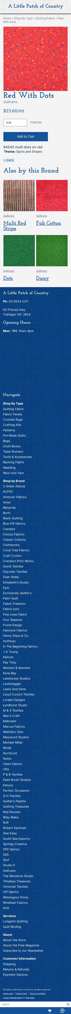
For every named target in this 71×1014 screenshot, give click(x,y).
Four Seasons (12, 620)
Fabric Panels (12, 414)
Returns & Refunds (16, 969)
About (7, 935)
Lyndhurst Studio (15, 705)
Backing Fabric (13, 462)
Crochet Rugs (13, 419)
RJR (6, 822)
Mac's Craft (11, 716)
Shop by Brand (14, 481)
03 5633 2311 (18, 301)
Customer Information (19, 958)
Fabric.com (11, 609)
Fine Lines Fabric (15, 614)
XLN (6, 908)
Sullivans (9, 871)
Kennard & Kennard (16, 668)
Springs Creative (15, 844)
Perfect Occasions (16, 790)
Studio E (9, 865)
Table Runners (13, 451)
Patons (8, 785)
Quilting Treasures (16, 806)
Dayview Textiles (15, 571)
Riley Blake (11, 817)
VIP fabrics (11, 892)
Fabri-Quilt (10, 598)
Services (9, 916)
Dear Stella (11, 577)
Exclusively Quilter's (17, 593)
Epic (6, 588)
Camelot (9, 529)
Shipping (9, 964)
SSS (6, 854)
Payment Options (15, 975)
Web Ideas (30, 998)
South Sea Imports (16, 839)
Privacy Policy (21, 993)
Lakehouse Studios (16, 678)
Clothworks (11, 545)
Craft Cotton (12, 556)
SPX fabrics (11, 849)
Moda (7, 748)
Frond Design (12, 625)
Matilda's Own (13, 732)
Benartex (9, 507)
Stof (6, 860)
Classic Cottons (14, 539)
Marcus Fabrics (14, 726)
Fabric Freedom (14, 603)
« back (8, 160)
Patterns (9, 430)
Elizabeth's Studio (16, 582)
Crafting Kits (12, 425)
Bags (6, 441)
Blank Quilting (13, 518)
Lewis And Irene (14, 689)
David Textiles (13, 566)
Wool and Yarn (13, 473)
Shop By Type (23, 18)
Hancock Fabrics (15, 630)
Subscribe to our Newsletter (23, 950)
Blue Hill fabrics (14, 523)
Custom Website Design (12, 998)
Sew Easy (10, 833)
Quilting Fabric (45, 18)
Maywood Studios (16, 737)
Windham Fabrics (15, 903)
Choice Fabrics (13, 534)
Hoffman (9, 641)
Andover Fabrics (15, 497)
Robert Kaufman (14, 828)
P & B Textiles (13, 774)
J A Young (10, 652)
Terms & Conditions (37, 993)
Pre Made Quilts (14, 435)
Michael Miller (13, 742)
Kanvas (8, 657)
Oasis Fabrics (12, 764)
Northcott (10, 753)
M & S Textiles (13, 710)
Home (7, 18)
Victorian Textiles (15, 886)
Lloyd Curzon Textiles (18, 694)
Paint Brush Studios (17, 780)
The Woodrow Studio (18, 876)
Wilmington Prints (15, 897)
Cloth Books (12, 446)
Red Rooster (12, 812)
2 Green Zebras (14, 486)
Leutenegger (12, 684)
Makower (9, 721)
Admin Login (8, 993)
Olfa (6, 769)
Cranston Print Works (18, 561)
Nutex (7, 758)
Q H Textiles (11, 796)
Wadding (9, 468)
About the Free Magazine (21, 945)
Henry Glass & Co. (16, 635)
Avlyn (7, 502)
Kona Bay (9, 673)
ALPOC (8, 491)
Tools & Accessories (17, 457)
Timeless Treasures (16, 881)
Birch (6, 513)
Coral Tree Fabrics (16, 550)
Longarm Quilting (15, 921)
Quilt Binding (12, 927)
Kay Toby (9, 662)
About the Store (14, 940)
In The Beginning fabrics (20, 646)
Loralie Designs (14, 700)
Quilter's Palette (14, 801)
